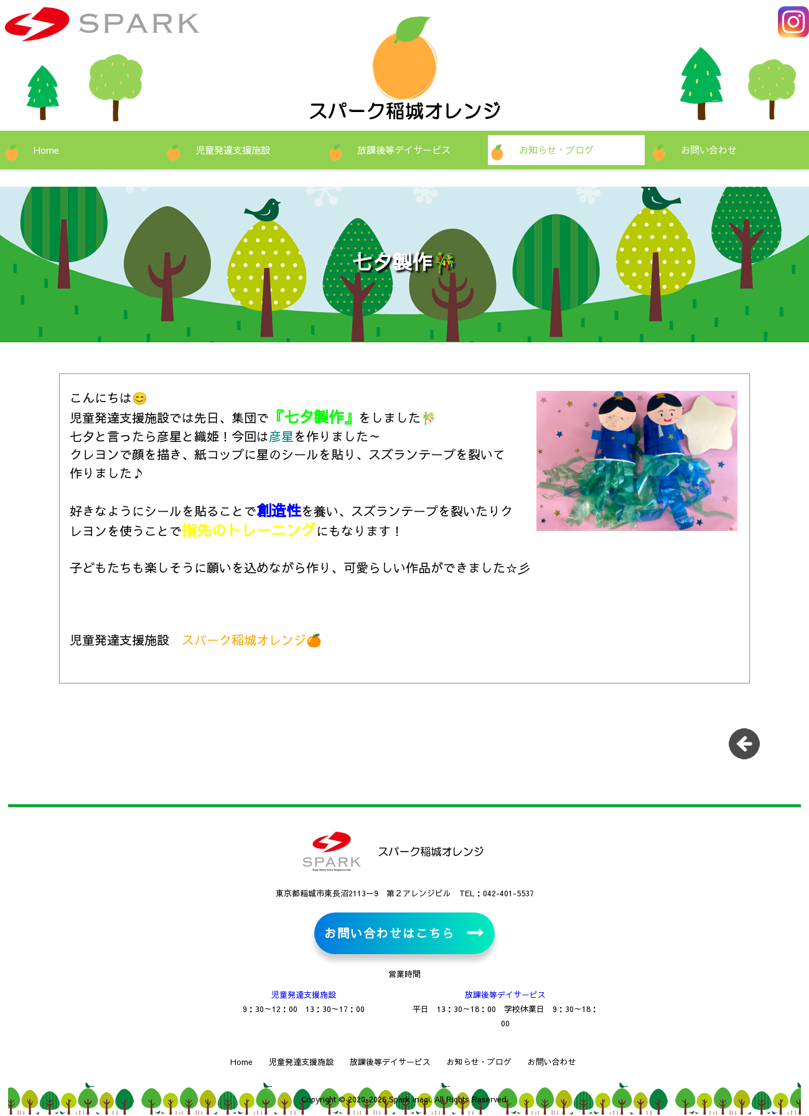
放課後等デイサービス (404, 149)
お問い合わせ (709, 149)
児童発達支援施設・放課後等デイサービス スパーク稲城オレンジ (140, 31)
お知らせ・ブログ (556, 149)
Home (46, 149)
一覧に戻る (749, 748)
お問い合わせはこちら (389, 933)
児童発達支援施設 (232, 149)
